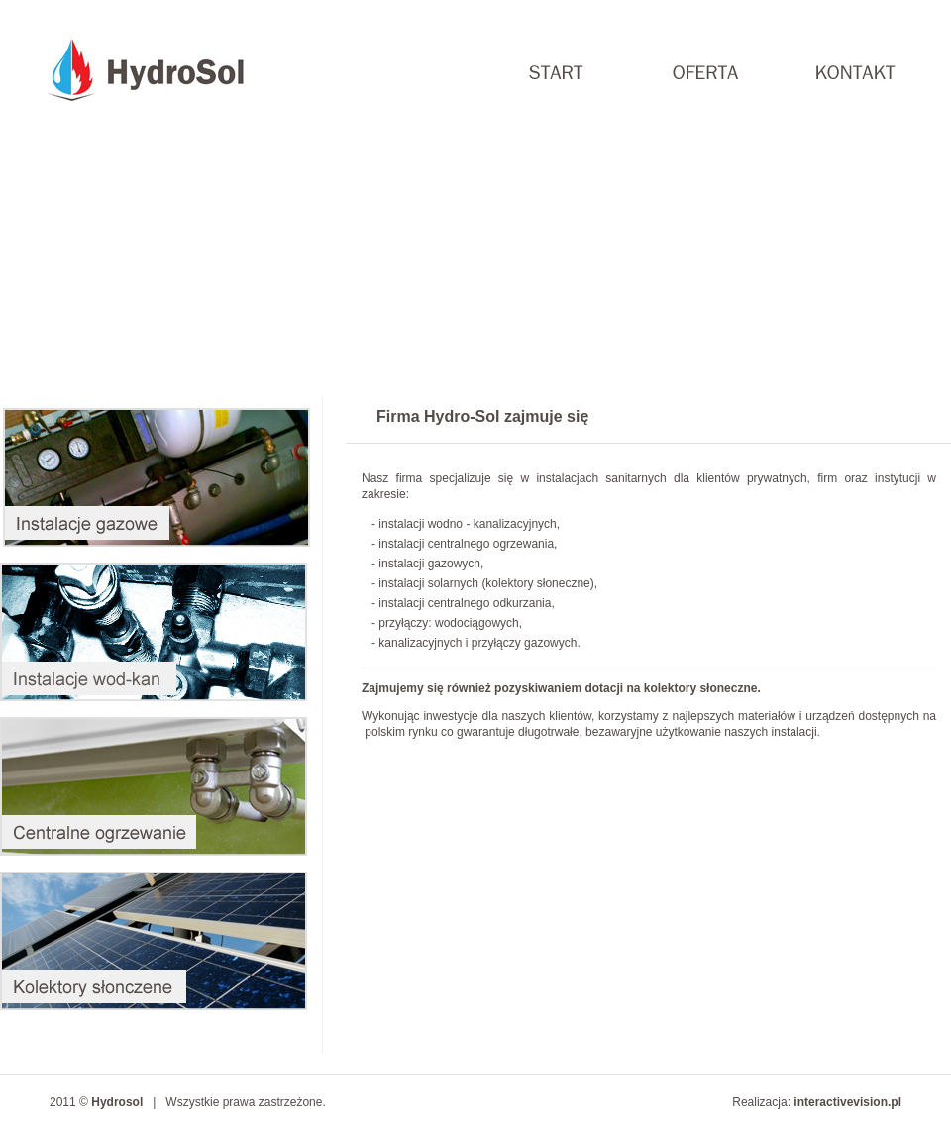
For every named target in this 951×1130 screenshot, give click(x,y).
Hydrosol (117, 1102)
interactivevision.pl (847, 1102)
